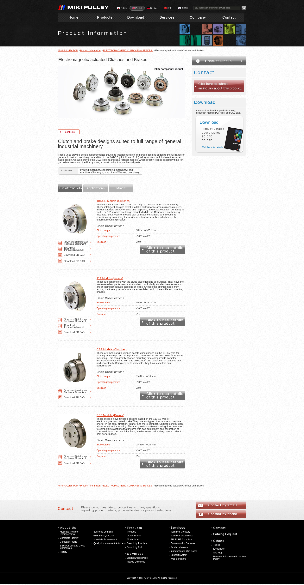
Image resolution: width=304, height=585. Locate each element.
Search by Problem (137, 543)
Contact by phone (221, 514)
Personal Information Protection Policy (229, 557)
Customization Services (183, 543)
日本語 (122, 8)
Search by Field (135, 547)
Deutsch (152, 8)
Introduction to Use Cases (184, 551)
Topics (216, 545)
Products (131, 531)
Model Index (133, 539)
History (63, 552)
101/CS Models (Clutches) (113, 200)
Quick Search (134, 535)
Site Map (217, 552)
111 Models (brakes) (110, 278)
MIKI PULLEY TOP (68, 50)
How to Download (136, 561)
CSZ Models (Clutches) (112, 349)
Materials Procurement (105, 539)
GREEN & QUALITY (104, 535)
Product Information (90, 50)
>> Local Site (67, 131)
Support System (179, 555)
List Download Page (137, 558)
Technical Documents (182, 535)
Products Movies (179, 547)
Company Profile (68, 541)
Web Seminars (178, 559)
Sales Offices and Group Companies (72, 546)
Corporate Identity (69, 538)
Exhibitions (219, 548)
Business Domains (103, 531)
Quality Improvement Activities (109, 543)
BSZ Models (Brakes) (110, 415)
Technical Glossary (180, 531)
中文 (168, 8)
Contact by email (221, 505)
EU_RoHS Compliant (182, 539)
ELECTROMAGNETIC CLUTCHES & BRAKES (128, 50)
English (137, 8)
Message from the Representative (69, 532)
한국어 (183, 8)
